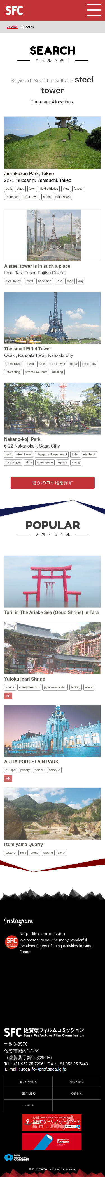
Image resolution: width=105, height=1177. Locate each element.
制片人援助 (77, 1081)
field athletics (49, 188)
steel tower (31, 196)
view (66, 188)
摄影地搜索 (28, 1093)
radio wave (62, 196)
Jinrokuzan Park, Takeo (29, 173)
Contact (28, 1105)
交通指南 (76, 1093)
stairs (46, 196)
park (9, 188)
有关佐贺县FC (28, 1081)
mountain (12, 196)
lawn (32, 188)
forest (78, 188)
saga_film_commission (42, 933)
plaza (20, 188)
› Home (12, 27)
